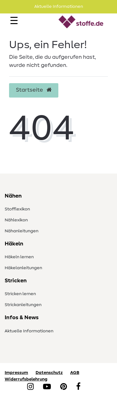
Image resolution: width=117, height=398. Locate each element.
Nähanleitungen (21, 231)
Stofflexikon (17, 209)
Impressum (16, 372)
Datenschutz (49, 372)
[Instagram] (30, 387)
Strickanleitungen (23, 305)
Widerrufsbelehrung (26, 379)
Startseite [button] (33, 90)
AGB (74, 372)
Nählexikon (16, 220)
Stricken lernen (20, 294)
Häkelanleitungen (23, 268)
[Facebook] (78, 387)
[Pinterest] (63, 387)
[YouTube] (47, 387)
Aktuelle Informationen (29, 331)
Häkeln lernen (19, 257)
